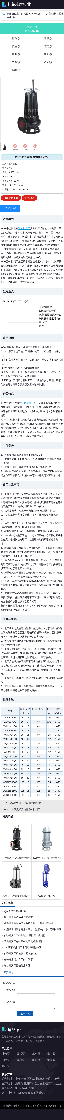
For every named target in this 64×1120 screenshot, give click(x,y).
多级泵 (16, 62)
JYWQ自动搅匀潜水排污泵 (16, 896)
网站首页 (26, 13)
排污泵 (17, 4)
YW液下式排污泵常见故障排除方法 (22, 947)
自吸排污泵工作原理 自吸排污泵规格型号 (26, 935)
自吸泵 (16, 54)
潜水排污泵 (24, 228)
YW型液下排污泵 (46, 896)
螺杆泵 (16, 70)
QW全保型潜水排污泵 (15, 911)
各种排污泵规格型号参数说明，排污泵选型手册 (29, 923)
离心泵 (48, 54)
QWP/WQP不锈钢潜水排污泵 (25, 803)
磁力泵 (48, 46)
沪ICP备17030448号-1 (49, 1105)
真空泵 (16, 46)
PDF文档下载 (11, 198)
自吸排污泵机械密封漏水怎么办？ (22, 953)
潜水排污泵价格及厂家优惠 (18, 917)
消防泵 (48, 62)
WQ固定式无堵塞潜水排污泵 (25, 809)
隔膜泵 (48, 38)
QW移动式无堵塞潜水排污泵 (17, 859)
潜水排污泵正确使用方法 (17, 965)
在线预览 (29, 198)
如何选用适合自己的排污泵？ (19, 959)
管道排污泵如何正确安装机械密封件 (23, 941)
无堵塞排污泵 (29, 403)
